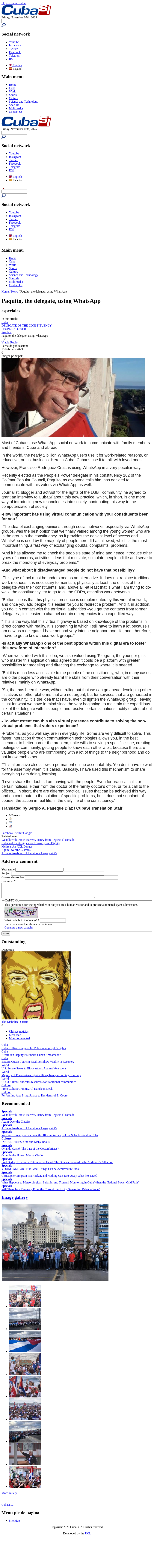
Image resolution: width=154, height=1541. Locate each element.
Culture (13, 98)
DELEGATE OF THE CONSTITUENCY (26, 325)
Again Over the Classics (16, 849)
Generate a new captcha (18, 930)
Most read (15, 1037)
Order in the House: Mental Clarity (22, 1158)
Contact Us (15, 111)
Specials (14, 105)
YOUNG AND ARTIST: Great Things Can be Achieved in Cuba (40, 1171)
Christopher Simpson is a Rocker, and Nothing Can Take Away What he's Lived (49, 1178)
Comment (8, 881)
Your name (8, 869)
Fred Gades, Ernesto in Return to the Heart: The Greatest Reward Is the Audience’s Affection (57, 1165)
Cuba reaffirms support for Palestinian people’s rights (33, 1051)
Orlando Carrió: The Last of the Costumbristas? (30, 1151)
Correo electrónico (13, 877)
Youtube (14, 42)
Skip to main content (13, 3)
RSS (11, 58)
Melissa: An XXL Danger (16, 846)
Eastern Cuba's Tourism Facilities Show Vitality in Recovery (37, 1064)
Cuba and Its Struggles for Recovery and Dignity (30, 843)
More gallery (9, 1495)
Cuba (12, 88)
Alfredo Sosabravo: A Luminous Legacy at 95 (29, 853)
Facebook (15, 52)
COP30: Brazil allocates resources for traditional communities (38, 1084)
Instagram (15, 45)
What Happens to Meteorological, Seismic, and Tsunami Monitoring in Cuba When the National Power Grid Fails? (70, 1185)
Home (12, 84)
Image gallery (14, 1200)
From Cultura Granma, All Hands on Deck (26, 1091)
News (14, 291)
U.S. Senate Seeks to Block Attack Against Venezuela (33, 1071)
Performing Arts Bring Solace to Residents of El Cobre (34, 1098)
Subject (6, 873)
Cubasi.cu (7, 1507)
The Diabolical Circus (14, 1024)
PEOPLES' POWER (13, 328)
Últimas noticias (18, 1034)
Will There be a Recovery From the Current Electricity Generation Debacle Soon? (50, 1192)
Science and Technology (23, 101)
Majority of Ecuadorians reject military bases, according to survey (41, 1078)
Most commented (19, 1041)
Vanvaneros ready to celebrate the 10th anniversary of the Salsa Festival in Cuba (49, 1137)
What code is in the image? (21, 923)
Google (27, 833)
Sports (13, 94)
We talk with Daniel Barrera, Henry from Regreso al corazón (38, 839)
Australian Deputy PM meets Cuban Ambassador (31, 1057)
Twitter (13, 48)
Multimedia (16, 108)
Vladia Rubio (9, 342)
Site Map (14, 1523)
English (15, 65)
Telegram (14, 55)
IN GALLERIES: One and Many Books (25, 1144)
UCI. (88, 1536)
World (12, 91)
